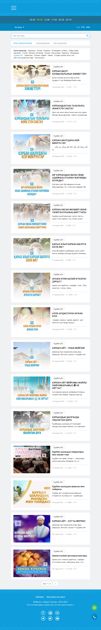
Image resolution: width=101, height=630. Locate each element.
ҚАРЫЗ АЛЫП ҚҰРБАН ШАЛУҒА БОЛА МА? (69, 245)
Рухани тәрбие (40, 55)
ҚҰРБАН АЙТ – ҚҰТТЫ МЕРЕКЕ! (68, 521)
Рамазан (46, 50)
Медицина (74, 53)
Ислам (39, 50)
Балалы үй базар (36, 53)
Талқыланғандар (43, 43)
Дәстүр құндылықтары (24, 58)
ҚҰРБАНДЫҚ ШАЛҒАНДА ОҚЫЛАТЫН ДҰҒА (65, 418)
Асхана (47, 53)
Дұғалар (17, 53)
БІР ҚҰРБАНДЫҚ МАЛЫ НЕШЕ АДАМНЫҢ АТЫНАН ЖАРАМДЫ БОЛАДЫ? (69, 178)
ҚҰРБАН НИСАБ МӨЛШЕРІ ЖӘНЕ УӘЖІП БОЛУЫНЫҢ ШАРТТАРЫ (69, 210)
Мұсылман (56, 53)
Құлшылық (39, 58)
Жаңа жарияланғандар (22, 43)
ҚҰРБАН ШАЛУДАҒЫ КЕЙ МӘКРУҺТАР (65, 141)
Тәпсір (24, 53)
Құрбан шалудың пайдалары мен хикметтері (68, 453)
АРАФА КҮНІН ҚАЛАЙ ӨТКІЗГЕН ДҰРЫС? (69, 280)
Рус (83, 27)
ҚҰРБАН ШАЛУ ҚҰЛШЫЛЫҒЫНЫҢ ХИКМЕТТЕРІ (69, 72)
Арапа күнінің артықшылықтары (69, 555)
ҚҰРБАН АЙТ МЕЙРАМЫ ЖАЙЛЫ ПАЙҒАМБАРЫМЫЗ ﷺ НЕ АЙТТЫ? (69, 385)
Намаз (50, 55)
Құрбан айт (18, 55)
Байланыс (40, 597)
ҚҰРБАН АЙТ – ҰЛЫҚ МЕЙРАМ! (68, 348)
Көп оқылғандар (60, 43)
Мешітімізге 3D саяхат (56, 597)
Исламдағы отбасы (59, 50)
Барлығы (32, 50)
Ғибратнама (73, 50)
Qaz (88, 27)
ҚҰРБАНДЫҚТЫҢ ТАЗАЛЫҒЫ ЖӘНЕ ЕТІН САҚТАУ (68, 107)
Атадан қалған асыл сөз (64, 55)
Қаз (78, 27)
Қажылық (29, 55)
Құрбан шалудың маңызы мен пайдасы (68, 487)
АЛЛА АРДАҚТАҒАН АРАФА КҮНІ (67, 314)
